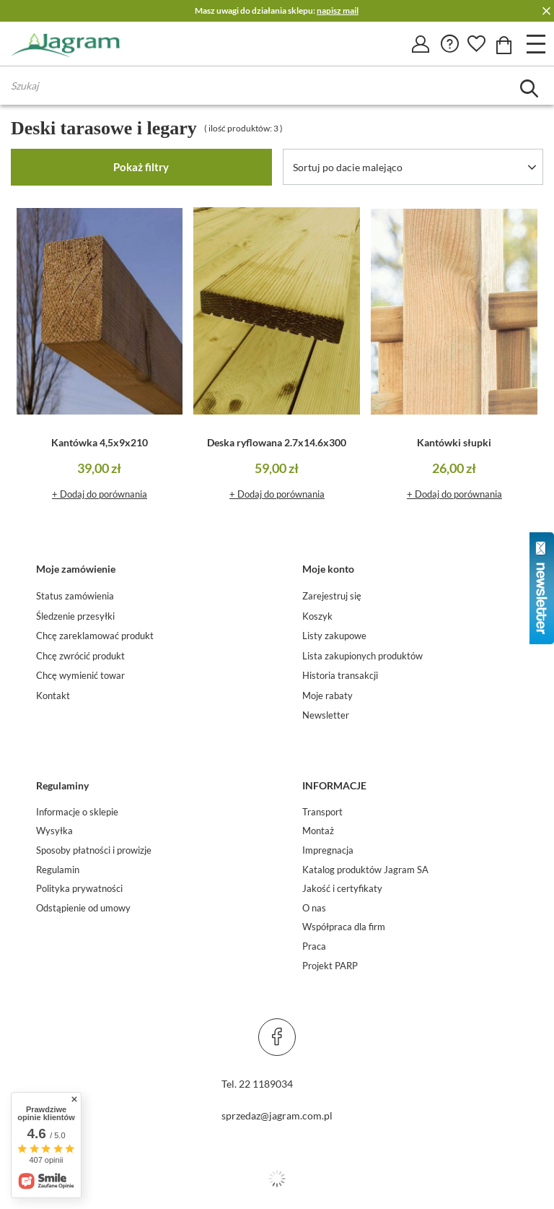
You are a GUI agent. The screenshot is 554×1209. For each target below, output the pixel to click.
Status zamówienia (75, 596)
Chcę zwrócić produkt (80, 656)
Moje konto (328, 569)
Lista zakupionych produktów (362, 656)
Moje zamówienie (75, 569)
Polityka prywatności (79, 888)
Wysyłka (54, 831)
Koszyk (317, 616)
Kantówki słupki (454, 442)
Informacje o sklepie (77, 812)
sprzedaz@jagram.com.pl (277, 1115)
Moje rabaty (327, 695)
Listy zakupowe (334, 635)
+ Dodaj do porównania (99, 494)
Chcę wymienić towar (80, 675)
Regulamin (57, 869)
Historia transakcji (340, 675)
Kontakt (53, 695)
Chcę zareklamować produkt (95, 635)
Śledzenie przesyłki (75, 616)
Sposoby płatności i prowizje (93, 850)
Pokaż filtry (141, 166)
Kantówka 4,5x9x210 (99, 442)
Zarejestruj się (331, 596)
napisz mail (338, 10)
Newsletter (325, 715)
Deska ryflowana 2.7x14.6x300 (276, 442)
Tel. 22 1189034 (257, 1084)
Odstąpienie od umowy (83, 908)
